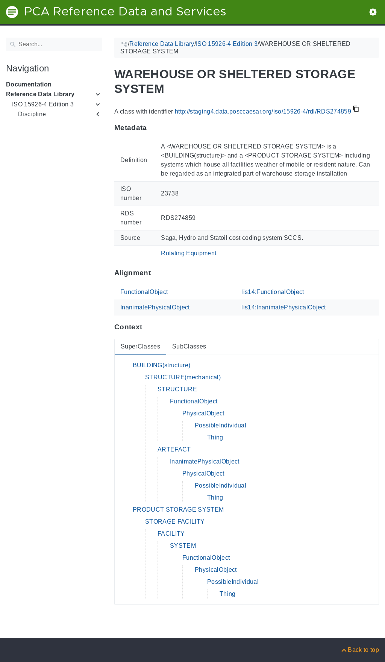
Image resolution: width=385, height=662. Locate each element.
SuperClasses (140, 346)
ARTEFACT (174, 449)
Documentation (29, 84)
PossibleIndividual (220, 425)
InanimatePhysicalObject (155, 307)
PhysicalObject (203, 413)
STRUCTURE (177, 389)
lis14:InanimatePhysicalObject (283, 307)
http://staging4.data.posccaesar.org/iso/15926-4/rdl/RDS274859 (263, 111)
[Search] (54, 44)
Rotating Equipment (188, 253)
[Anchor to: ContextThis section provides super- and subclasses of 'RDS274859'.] (149, 327)
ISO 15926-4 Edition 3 (43, 104)
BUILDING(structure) (161, 365)
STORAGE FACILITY (175, 521)
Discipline (32, 114)
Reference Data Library (40, 94)
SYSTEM (183, 545)
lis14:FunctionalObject (272, 292)
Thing (215, 437)
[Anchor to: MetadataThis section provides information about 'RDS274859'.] (154, 127)
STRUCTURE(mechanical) (183, 377)
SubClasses (189, 346)
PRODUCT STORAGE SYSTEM (178, 509)
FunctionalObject (144, 292)
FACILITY (171, 533)
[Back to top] (359, 650)
